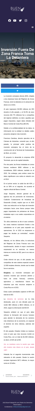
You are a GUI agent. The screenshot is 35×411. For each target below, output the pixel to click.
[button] (32, 27)
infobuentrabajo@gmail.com (22, 406)
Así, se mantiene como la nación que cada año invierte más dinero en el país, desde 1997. (19, 347)
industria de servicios (15, 299)
